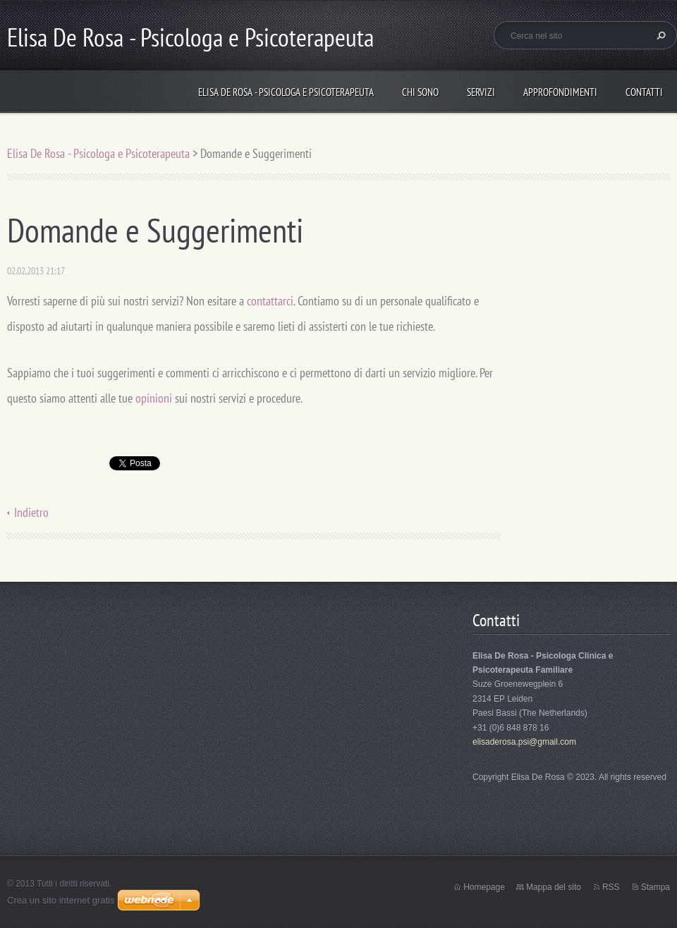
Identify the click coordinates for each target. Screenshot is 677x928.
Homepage (484, 887)
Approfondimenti (560, 92)
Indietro (31, 512)
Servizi (481, 92)
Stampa (655, 887)
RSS (611, 887)
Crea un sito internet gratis (60, 900)
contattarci (270, 301)
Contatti (644, 92)
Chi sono (420, 92)
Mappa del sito (553, 887)
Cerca (659, 35)
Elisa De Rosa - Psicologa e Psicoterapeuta (286, 92)
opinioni (153, 398)
